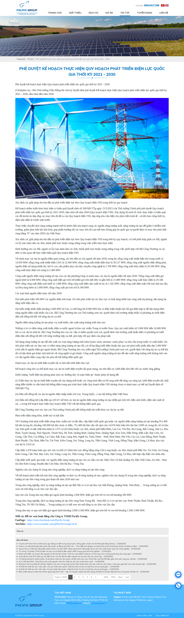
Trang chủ (55, 12)
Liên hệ (163, 12)
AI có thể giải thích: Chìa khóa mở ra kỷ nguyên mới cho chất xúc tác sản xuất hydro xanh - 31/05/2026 (61, 561)
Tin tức (125, 12)
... (100, 577)
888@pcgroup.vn (74, 603)
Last (127, 577)
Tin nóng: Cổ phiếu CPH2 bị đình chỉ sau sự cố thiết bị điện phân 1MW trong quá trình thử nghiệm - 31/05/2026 (65, 551)
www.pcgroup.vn (99, 603)
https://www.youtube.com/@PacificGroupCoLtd (52, 523)
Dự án (109, 12)
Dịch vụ (93, 12)
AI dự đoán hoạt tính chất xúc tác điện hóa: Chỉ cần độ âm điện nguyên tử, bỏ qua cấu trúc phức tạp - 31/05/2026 (66, 556)
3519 (113, 577)
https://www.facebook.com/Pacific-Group (48, 520)
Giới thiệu (75, 12)
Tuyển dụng (144, 12)
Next (120, 577)
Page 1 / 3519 (61, 577)
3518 (106, 577)
